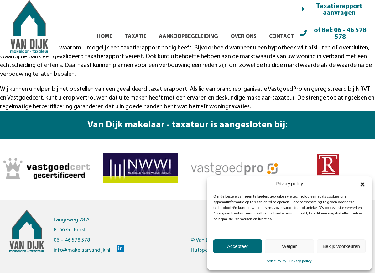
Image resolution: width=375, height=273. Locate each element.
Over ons (244, 36)
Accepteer (237, 246)
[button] (362, 184)
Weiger (289, 246)
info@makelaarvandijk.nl (83, 250)
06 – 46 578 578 (72, 240)
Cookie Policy (275, 261)
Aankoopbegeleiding (188, 36)
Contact (281, 36)
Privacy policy (300, 261)
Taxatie (135, 36)
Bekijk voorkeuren (341, 246)
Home (104, 36)
